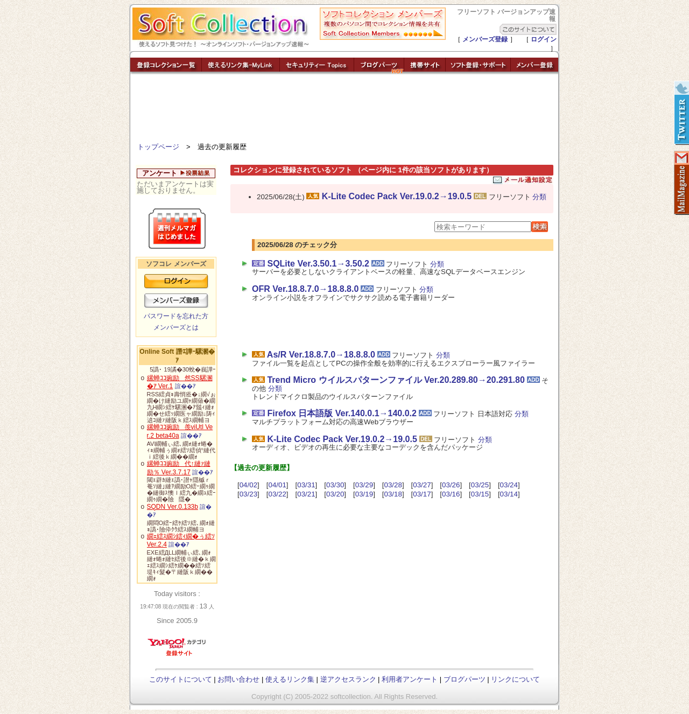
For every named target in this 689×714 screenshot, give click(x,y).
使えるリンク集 (289, 679)
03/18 (393, 494)
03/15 (480, 494)
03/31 (306, 485)
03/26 (451, 485)
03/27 (422, 485)
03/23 (248, 494)
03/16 (451, 494)
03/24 (509, 485)
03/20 (335, 494)
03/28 (393, 485)
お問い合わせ (238, 679)
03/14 (509, 494)
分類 (539, 197)
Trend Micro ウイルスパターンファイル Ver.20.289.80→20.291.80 (395, 379)
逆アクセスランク (348, 679)
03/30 (335, 485)
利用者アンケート (410, 679)
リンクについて (515, 679)
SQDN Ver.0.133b (172, 506)
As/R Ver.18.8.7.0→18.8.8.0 (321, 354)
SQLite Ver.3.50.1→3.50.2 (318, 263)
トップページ (158, 147)
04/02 (248, 485)
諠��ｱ (185, 386)
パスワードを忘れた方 (176, 316)
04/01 (277, 485)
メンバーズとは (176, 327)
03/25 (480, 485)
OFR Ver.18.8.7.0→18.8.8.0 (305, 288)
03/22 (277, 494)
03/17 (422, 494)
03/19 (364, 494)
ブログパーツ (465, 679)
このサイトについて (180, 679)
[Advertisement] (344, 110)
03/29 (364, 485)
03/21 (306, 494)
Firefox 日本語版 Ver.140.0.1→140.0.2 (341, 413)
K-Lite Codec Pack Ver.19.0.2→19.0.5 (397, 196)
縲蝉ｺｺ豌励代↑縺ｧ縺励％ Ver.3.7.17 (178, 468)
